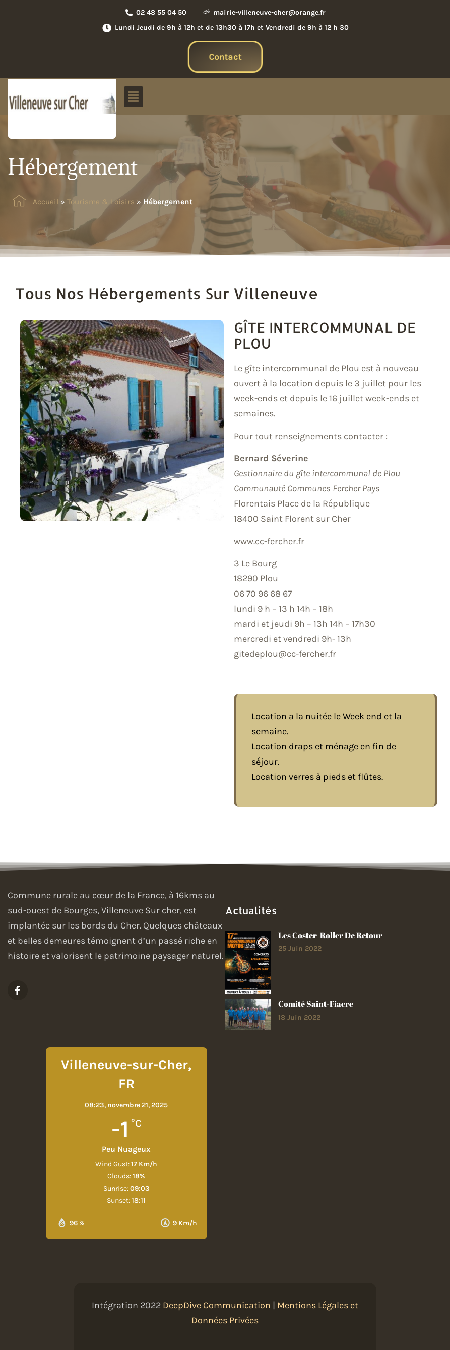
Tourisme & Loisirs (101, 201)
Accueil (45, 201)
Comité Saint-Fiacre (315, 1003)
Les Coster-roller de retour (330, 935)
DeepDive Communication (217, 1305)
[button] (133, 96)
